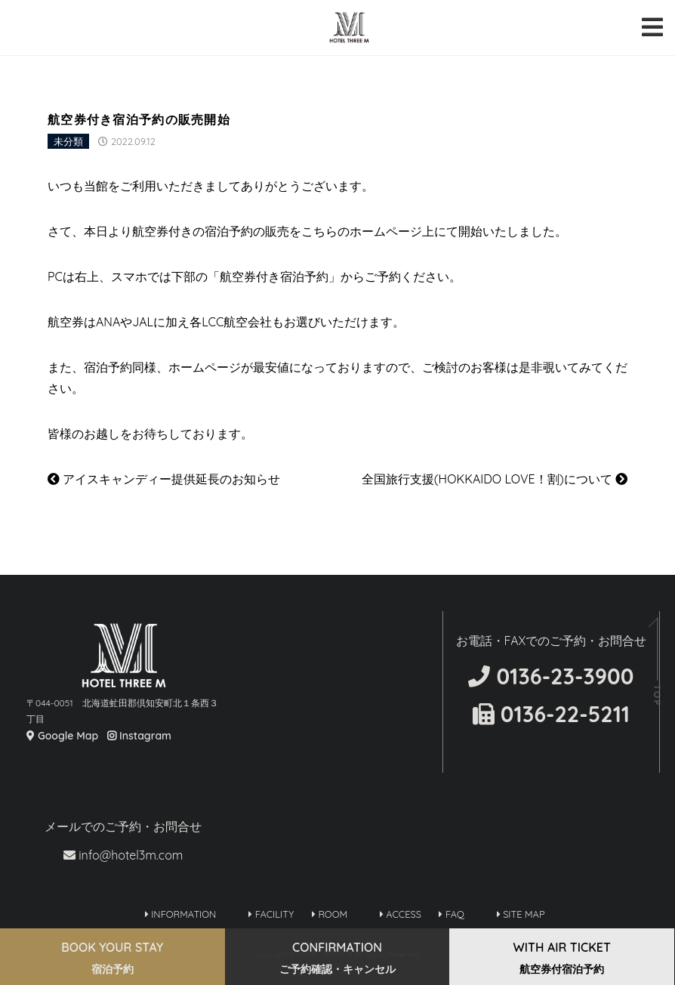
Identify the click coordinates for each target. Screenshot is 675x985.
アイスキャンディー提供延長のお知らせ (164, 478)
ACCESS (400, 914)
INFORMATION (181, 914)
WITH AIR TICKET (562, 958)
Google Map (62, 736)
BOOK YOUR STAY (112, 958)
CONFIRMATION (337, 958)
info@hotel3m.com (123, 855)
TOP (656, 695)
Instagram (139, 736)
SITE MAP (521, 914)
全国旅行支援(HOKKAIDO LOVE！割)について (494, 478)
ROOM (329, 914)
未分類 (68, 141)
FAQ (451, 914)
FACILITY (271, 914)
